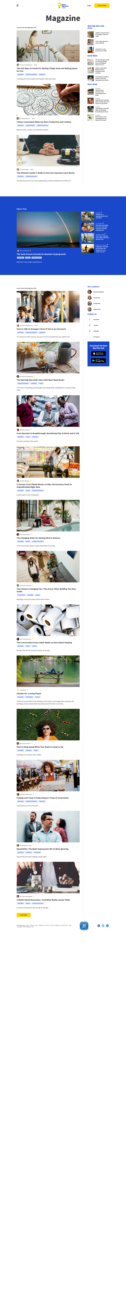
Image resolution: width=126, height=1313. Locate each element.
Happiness (42, 74)
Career (27, 257)
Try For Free (102, 6)
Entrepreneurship (30, 125)
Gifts (27, 925)
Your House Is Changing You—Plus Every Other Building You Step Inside (46, 590)
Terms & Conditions (55, 925)
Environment (29, 697)
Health (41, 383)
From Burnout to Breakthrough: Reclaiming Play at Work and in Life (48, 433)
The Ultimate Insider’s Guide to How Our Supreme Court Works (46, 173)
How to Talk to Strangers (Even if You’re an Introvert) (41, 329)
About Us (47, 925)
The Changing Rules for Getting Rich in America (38, 538)
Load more (24, 915)
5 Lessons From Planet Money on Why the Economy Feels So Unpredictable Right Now (44, 485)
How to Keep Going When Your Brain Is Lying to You (40, 747)
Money (27, 490)
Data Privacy (64, 925)
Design (37, 595)
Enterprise (41, 925)
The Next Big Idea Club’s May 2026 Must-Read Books (40, 380)
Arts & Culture (21, 595)
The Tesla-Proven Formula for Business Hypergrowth (41, 254)
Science (34, 646)
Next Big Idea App (21, 925)
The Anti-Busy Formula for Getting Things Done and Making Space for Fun (47, 69)
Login (89, 6)
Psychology (37, 852)
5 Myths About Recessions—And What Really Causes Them (43, 900)
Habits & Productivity (31, 74)
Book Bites (20, 74)
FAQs (36, 925)
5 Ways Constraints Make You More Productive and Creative (44, 122)
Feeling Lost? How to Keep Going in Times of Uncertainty (43, 798)
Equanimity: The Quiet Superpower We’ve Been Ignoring (42, 849)
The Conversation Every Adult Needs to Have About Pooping (44, 642)
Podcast (32, 925)
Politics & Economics (31, 176)
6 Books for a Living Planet (29, 693)
